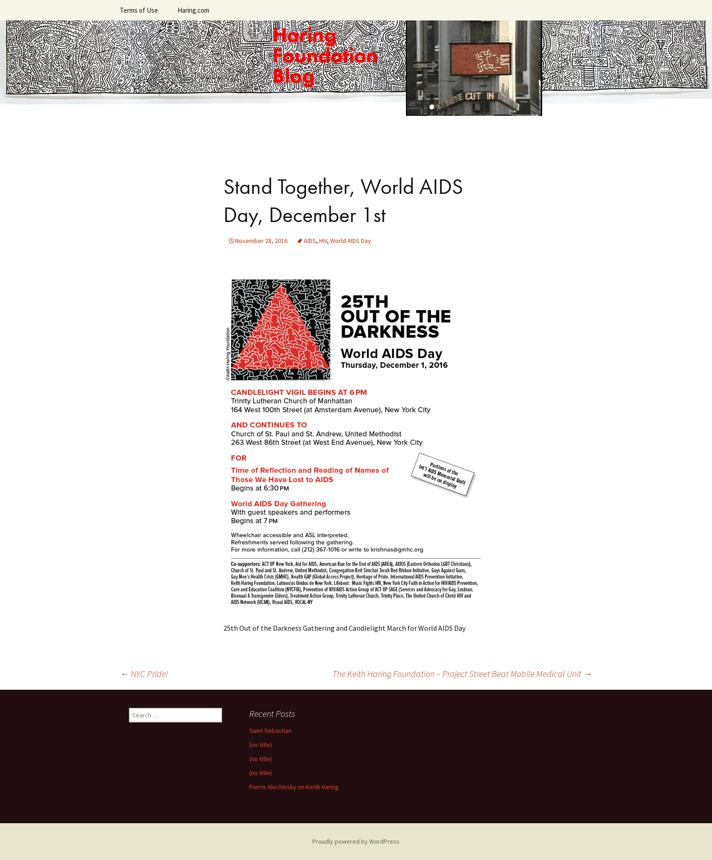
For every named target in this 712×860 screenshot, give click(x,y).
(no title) (260, 745)
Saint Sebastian (270, 731)
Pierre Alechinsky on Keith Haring (294, 787)
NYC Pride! (144, 673)
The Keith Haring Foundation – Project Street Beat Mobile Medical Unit (462, 673)
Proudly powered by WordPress (356, 841)
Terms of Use (139, 10)
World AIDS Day (350, 241)
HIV (323, 241)
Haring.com (193, 10)
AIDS (310, 241)
